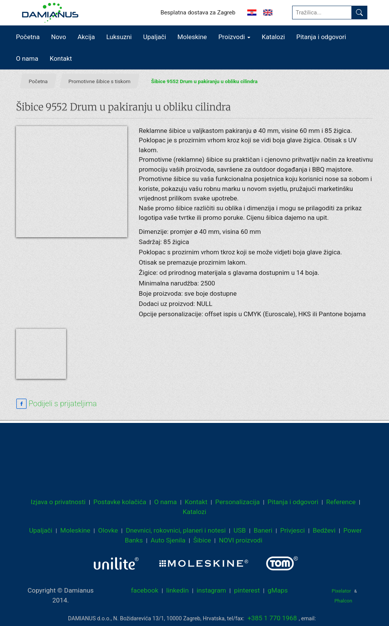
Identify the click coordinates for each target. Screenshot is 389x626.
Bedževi (324, 530)
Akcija (86, 37)
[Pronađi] (359, 12)
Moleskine (192, 37)
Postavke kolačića (119, 502)
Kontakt (61, 58)
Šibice (202, 540)
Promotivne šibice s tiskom (99, 81)
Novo (58, 37)
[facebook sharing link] (56, 404)
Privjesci (292, 530)
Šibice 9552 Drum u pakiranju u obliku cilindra (204, 81)
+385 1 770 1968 (272, 618)
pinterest (247, 590)
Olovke (108, 530)
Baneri (263, 530)
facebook (144, 590)
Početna (28, 37)
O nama (27, 58)
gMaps (278, 590)
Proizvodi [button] (234, 37)
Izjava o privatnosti (58, 502)
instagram (211, 590)
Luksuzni (119, 37)
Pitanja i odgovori (321, 37)
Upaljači (154, 37)
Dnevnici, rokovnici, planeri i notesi (176, 530)
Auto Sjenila (168, 540)
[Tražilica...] (322, 12)
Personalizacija (237, 502)
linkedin (177, 590)
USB (240, 530)
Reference (341, 502)
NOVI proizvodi (240, 540)
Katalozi (273, 37)
